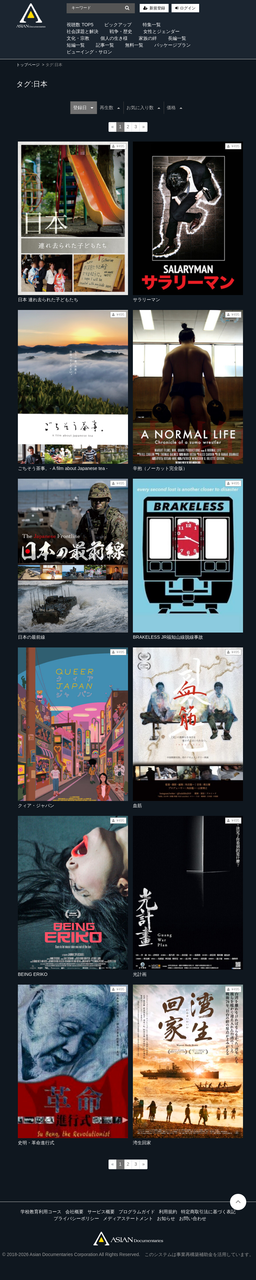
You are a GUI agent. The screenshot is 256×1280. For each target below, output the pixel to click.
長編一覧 (177, 38)
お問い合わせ (192, 1218)
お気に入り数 (143, 107)
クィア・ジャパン (36, 805)
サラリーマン (146, 299)
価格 (174, 107)
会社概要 (74, 1211)
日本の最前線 (31, 637)
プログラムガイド (137, 1211)
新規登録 (157, 8)
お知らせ (166, 1218)
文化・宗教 (78, 38)
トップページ (28, 65)
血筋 (137, 805)
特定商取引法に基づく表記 (208, 1211)
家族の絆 (148, 38)
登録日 (83, 107)
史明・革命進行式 (36, 1142)
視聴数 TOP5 (80, 24)
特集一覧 (152, 24)
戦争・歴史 (120, 31)
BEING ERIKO (32, 974)
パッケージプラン (172, 45)
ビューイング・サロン (89, 51)
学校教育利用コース (40, 1211)
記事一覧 (105, 45)
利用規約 (168, 1211)
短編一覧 (76, 45)
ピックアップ (118, 24)
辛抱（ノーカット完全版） (160, 468)
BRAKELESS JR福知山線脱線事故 (168, 637)
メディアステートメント (128, 1218)
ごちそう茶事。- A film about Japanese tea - (63, 468)
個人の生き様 (114, 38)
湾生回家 (142, 1142)
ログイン (188, 8)
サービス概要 (101, 1211)
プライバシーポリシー (76, 1218)
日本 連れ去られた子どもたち (48, 299)
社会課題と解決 (82, 31)
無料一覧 (134, 45)
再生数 (110, 107)
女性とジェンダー (161, 31)
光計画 (140, 974)
